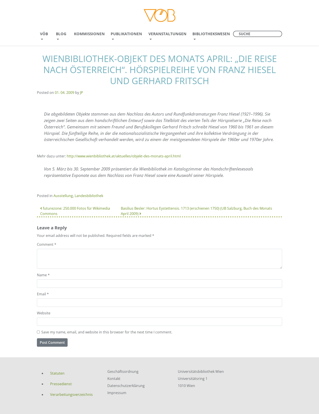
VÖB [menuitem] (44, 33)
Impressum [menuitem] (116, 392)
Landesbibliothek (89, 195)
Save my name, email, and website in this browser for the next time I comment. (106, 332)
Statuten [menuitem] (57, 373)
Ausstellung (63, 195)
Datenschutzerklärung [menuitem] (126, 385)
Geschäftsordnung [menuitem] (123, 371)
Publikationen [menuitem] (126, 33)
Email (43, 294)
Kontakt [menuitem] (113, 378)
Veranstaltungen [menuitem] (167, 33)
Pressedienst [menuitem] (61, 383)
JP (81, 92)
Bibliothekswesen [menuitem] (211, 33)
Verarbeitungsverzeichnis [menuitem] (71, 394)
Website (43, 313)
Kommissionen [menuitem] (89, 33)
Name (43, 275)
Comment (46, 244)
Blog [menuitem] (61, 33)
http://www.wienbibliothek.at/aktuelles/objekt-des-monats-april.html (124, 156)
